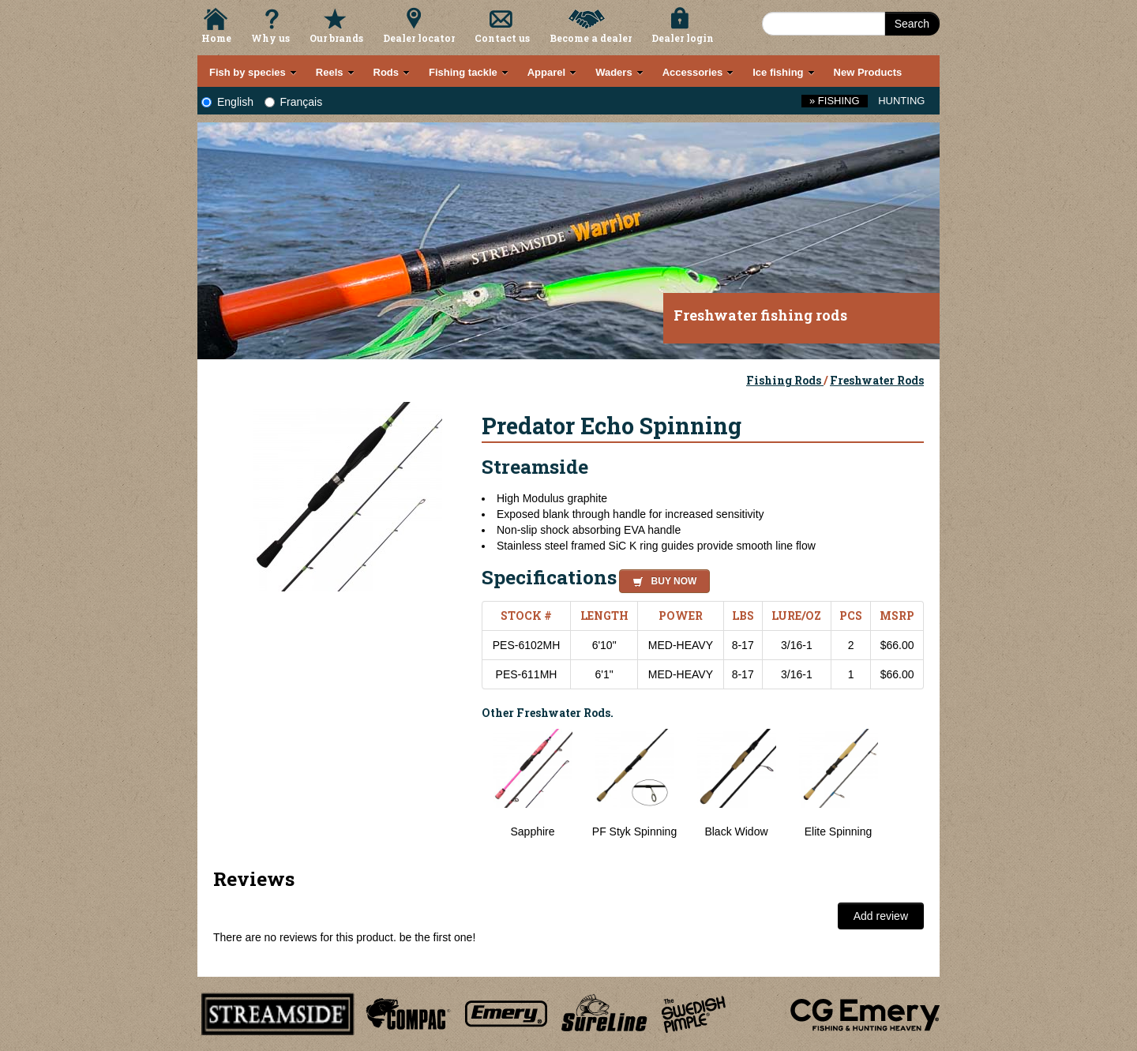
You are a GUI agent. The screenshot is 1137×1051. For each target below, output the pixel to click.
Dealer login (682, 38)
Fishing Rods (785, 380)
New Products (868, 72)
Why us (270, 38)
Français (294, 102)
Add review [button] (881, 916)
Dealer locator (419, 38)
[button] (661, 578)
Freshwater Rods (877, 380)
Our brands (336, 38)
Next (908, 792)
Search (912, 23)
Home (216, 38)
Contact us (502, 38)
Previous (470, 792)
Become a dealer (591, 38)
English (227, 102)
